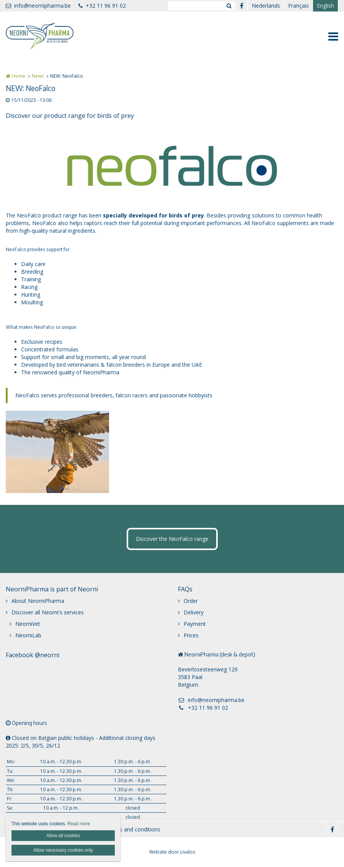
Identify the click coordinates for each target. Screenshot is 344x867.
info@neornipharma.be (38, 5)
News (38, 76)
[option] (172, 165)
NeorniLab (28, 635)
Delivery (194, 612)
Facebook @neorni (32, 655)
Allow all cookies (63, 835)
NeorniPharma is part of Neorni (52, 589)
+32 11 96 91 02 (102, 5)
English (325, 5)
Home (18, 76)
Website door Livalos (172, 852)
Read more (78, 823)
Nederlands (266, 5)
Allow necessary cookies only (63, 850)
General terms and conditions (123, 829)
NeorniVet (27, 623)
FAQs (185, 589)
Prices (191, 635)
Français (298, 5)
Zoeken (229, 5)
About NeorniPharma (37, 600)
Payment (195, 623)
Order (191, 600)
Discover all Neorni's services (47, 612)
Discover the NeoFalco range (172, 538)
